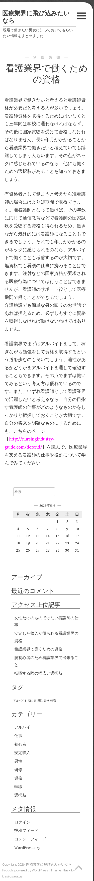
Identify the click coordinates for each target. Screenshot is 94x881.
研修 (18, 770)
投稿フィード (26, 830)
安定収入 (22, 752)
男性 (18, 761)
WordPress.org (27, 847)
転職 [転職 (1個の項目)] (53, 700)
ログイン (22, 822)
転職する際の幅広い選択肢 (38, 673)
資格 (18, 778)
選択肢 (20, 795)
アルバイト (24, 727)
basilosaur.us (12, 876)
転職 (18, 786)
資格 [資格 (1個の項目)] (46, 700)
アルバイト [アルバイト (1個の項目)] (20, 700)
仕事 (18, 736)
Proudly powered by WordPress (25, 870)
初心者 (20, 744)
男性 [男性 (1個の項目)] (40, 700)
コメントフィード (30, 839)
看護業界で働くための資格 (38, 649)
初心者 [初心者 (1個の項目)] (32, 700)
